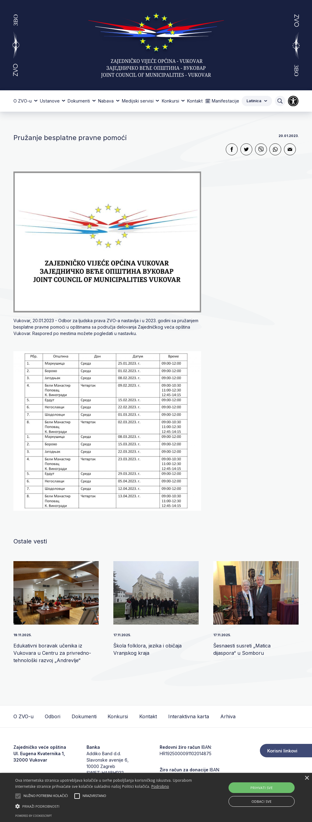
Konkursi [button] (171, 100)
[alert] (156, 797)
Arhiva (228, 716)
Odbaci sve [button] (261, 801)
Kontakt (195, 100)
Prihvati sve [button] (261, 787)
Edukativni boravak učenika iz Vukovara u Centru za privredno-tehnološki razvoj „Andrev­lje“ (52, 653)
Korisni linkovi (282, 750)
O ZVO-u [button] (23, 100)
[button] (106, 806)
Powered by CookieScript (33, 816)
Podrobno (160, 786)
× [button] (306, 778)
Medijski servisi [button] (138, 100)
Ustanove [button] (50, 100)
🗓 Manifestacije (222, 100)
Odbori (52, 716)
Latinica (256, 101)
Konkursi (118, 716)
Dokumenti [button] (79, 100)
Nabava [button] (106, 100)
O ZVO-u (23, 716)
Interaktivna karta (188, 716)
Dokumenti (84, 716)
